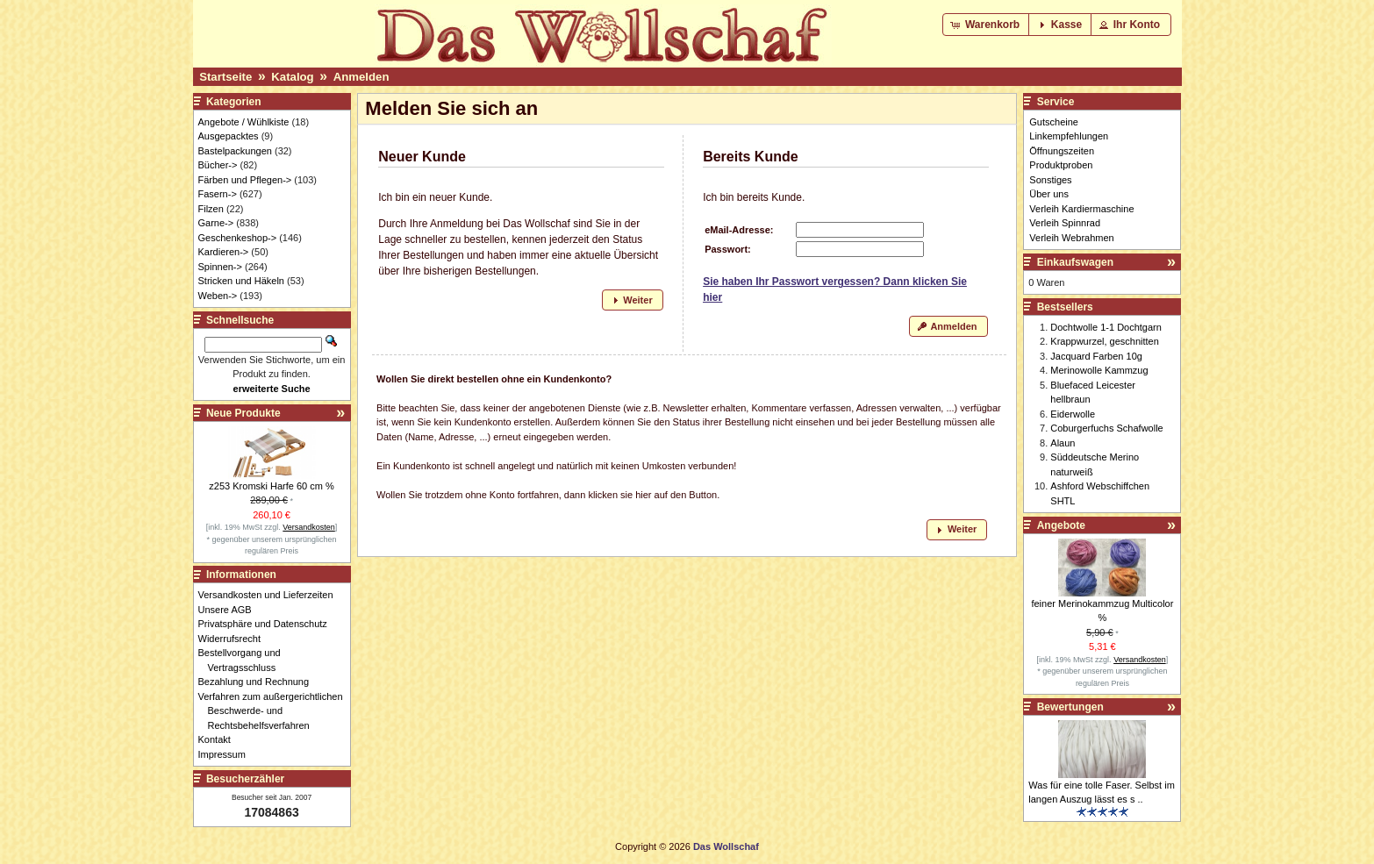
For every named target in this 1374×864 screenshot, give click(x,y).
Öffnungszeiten (1061, 151)
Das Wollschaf (726, 846)
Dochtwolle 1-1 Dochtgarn (1106, 327)
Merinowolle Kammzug (1099, 370)
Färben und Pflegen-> (245, 180)
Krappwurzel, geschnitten (1104, 341)
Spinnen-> (220, 266)
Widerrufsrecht (234, 638)
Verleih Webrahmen (1071, 237)
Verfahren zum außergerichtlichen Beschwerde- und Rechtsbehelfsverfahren (275, 711)
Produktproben (1060, 165)
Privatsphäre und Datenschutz (267, 623)
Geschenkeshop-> (237, 237)
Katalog (292, 76)
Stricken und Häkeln (241, 280)
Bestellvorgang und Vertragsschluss (244, 660)
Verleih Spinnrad (1064, 223)
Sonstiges (1050, 180)
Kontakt (219, 739)
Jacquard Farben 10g (1096, 356)
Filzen (211, 209)
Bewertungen (1070, 707)
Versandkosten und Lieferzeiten (270, 594)
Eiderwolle (1072, 414)
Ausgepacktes (228, 136)
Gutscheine (1053, 122)
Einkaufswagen (1075, 262)
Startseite (225, 76)
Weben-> (218, 295)
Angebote (1061, 525)
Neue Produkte (243, 413)
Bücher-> (218, 165)
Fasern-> (217, 194)
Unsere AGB (230, 609)
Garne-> (216, 223)
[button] (986, 24)
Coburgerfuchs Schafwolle (1106, 428)
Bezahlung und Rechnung (259, 681)
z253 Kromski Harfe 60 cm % (271, 486)
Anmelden (361, 76)
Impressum (227, 754)
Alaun (1062, 443)
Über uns (1049, 194)
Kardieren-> (223, 251)
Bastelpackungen (235, 151)
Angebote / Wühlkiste (244, 122)
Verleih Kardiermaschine (1081, 209)
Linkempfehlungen (1068, 136)
